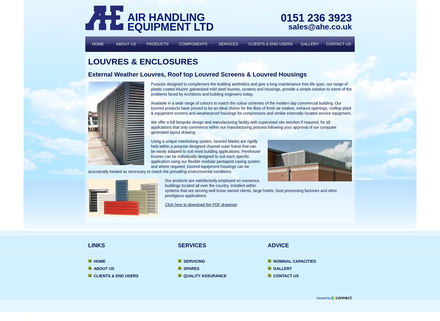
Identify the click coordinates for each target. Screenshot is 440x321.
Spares (192, 268)
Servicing (194, 261)
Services (229, 44)
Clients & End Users (270, 44)
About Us (126, 44)
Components (193, 44)
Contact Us (338, 44)
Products (157, 44)
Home (98, 44)
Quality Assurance (205, 276)
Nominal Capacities (294, 261)
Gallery (310, 44)
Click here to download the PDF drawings (201, 204)
